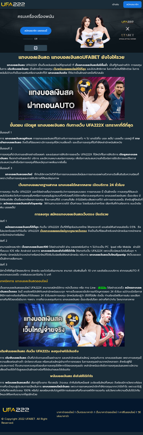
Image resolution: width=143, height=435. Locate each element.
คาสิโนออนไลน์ (127, 412)
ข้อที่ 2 (3, 241)
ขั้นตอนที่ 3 (6, 168)
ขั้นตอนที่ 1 (6, 132)
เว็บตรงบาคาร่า (84, 412)
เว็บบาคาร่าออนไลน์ (106, 412)
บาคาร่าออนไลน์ (65, 412)
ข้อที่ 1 (3, 221)
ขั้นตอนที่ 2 (6, 148)
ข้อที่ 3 (3, 265)
